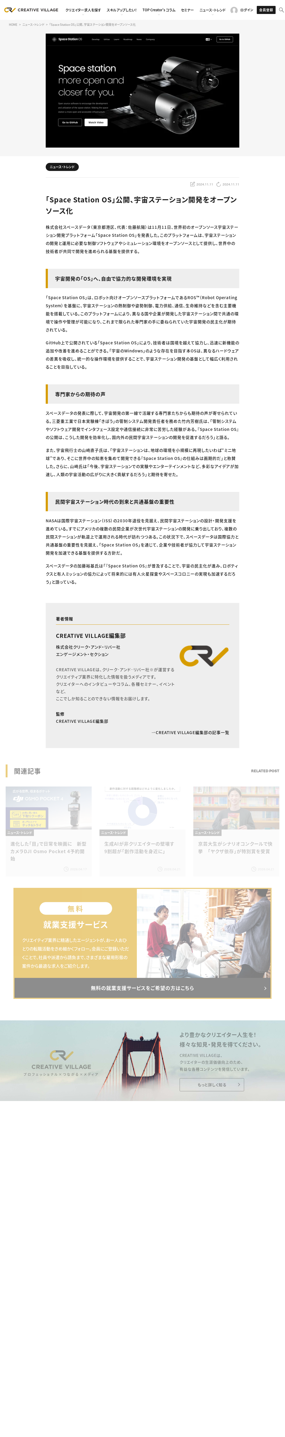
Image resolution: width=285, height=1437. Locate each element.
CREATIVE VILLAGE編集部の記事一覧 (190, 732)
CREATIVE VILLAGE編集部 (91, 635)
